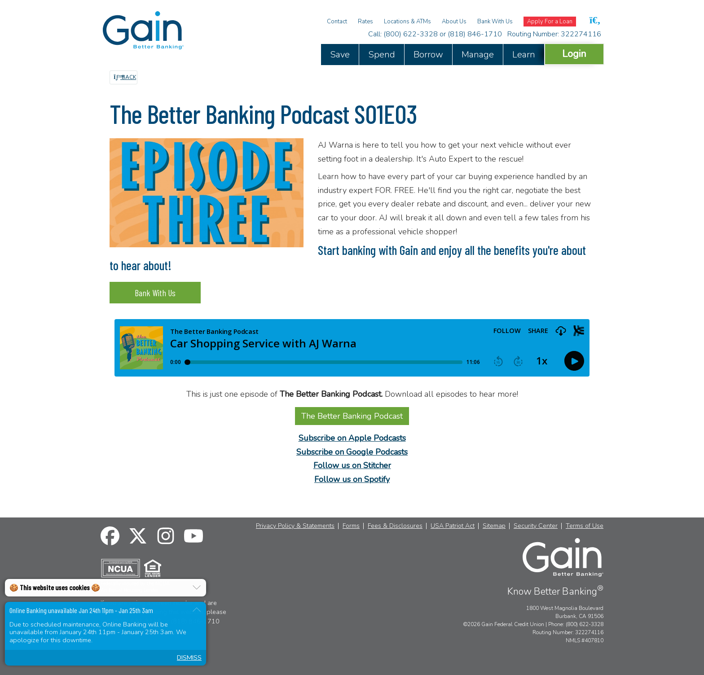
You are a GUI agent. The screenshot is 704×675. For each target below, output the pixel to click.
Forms (351, 526)
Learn (523, 54)
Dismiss (189, 657)
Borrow (428, 54)
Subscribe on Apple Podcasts (352, 438)
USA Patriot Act (453, 526)
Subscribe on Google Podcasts (352, 452)
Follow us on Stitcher (352, 465)
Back (125, 77)
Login (574, 54)
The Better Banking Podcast (352, 416)
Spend (381, 54)
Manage (478, 54)
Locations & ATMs (407, 21)
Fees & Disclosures (395, 526)
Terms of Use (584, 526)
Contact (337, 21)
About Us (454, 21)
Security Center (536, 526)
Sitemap (494, 526)
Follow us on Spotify (352, 479)
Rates (365, 21)
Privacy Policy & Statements (295, 526)
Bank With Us (495, 21)
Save (340, 54)
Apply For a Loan (549, 22)
